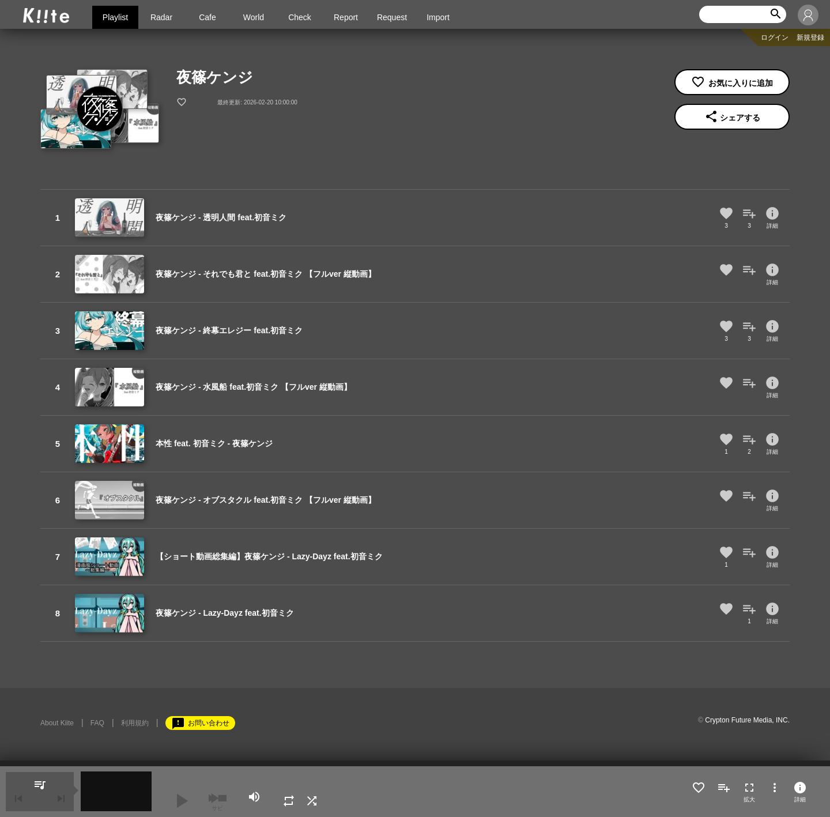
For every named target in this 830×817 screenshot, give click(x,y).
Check (299, 17)
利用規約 (135, 723)
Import (438, 17)
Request (392, 17)
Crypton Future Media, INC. (747, 720)
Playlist (115, 17)
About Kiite (57, 723)
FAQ (97, 723)
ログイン (774, 37)
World (253, 17)
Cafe (207, 17)
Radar (161, 17)
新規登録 (810, 37)
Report (346, 17)
